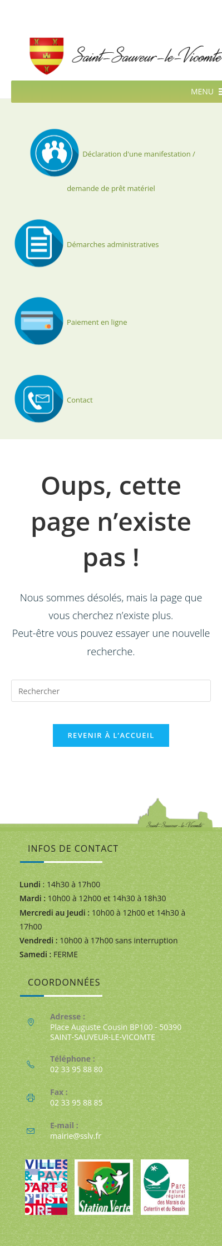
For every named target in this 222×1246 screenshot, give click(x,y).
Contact (52, 400)
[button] (202, 92)
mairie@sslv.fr (75, 1136)
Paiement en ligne (69, 322)
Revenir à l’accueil (110, 735)
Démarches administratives (85, 244)
